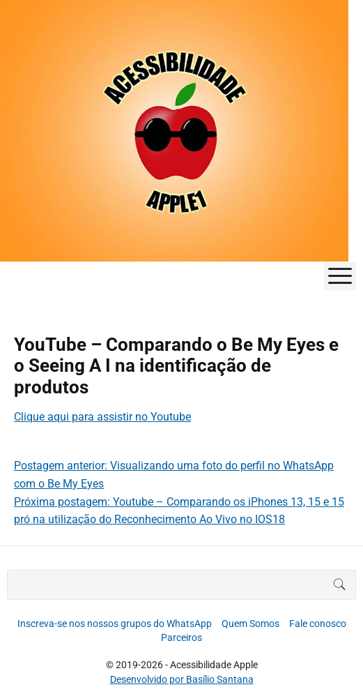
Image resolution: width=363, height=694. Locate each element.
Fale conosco (317, 623)
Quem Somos (250, 623)
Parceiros (181, 637)
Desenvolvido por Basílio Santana (182, 679)
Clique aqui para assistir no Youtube (102, 416)
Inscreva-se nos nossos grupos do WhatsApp (114, 623)
